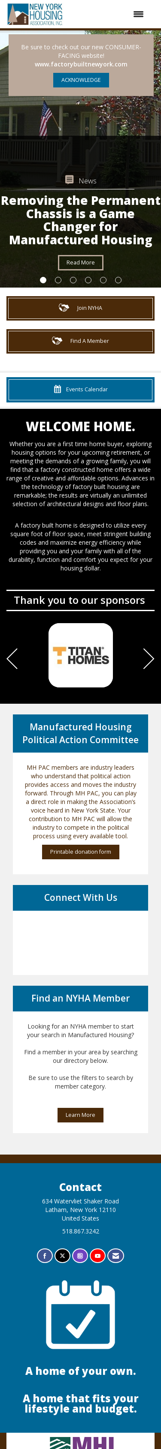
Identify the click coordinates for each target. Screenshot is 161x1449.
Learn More (80, 1115)
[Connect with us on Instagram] (80, 1255)
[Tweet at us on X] (62, 1255)
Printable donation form (80, 851)
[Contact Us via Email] (115, 1255)
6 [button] (118, 280)
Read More (81, 262)
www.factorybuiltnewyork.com (81, 64)
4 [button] (88, 280)
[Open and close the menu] (108, 14)
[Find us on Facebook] (45, 1255)
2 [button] (58, 280)
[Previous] (12, 660)
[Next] (149, 660)
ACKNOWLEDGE (81, 80)
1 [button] (43, 280)
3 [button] (73, 280)
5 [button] (103, 280)
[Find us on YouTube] (98, 1255)
